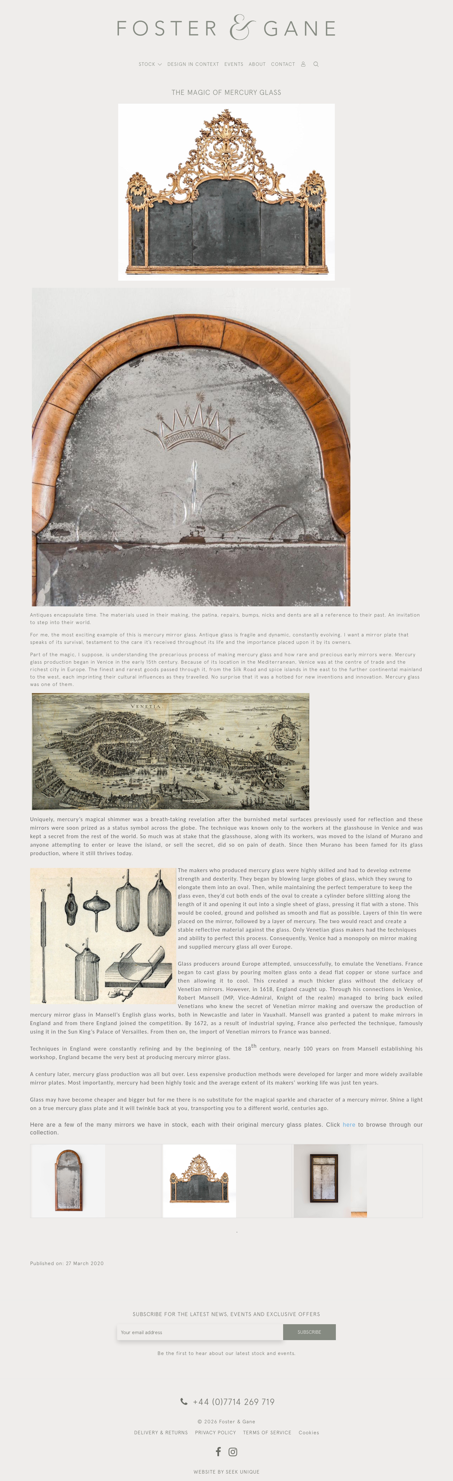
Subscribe (309, 1332)
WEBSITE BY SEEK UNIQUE (227, 1472)
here (349, 1125)
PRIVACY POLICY (215, 1432)
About (257, 64)
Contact (283, 64)
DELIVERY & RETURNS (161, 1432)
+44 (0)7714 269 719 (226, 1401)
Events (233, 64)
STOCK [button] (148, 64)
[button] (316, 64)
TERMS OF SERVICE (267, 1432)
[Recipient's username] (199, 1332)
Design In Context (193, 64)
